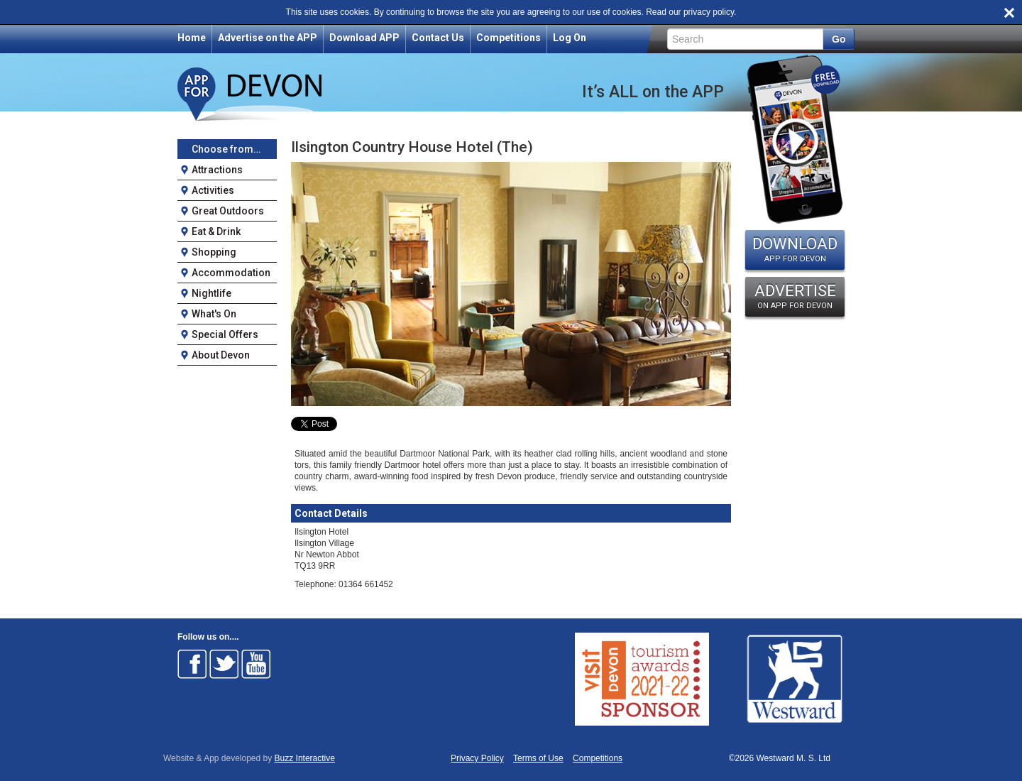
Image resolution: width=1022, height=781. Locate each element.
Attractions (217, 169)
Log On (569, 37)
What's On (214, 314)
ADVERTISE (795, 296)
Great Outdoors (228, 211)
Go (838, 39)
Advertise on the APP (267, 37)
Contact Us (438, 37)
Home (191, 37)
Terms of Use (538, 758)
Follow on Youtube (256, 664)
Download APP (364, 37)
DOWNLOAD (795, 249)
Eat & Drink (216, 231)
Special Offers (225, 334)
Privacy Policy (477, 758)
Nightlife (211, 293)
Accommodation (231, 272)
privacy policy (708, 12)
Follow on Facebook (192, 664)
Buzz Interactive (305, 758)
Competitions (508, 37)
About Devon (221, 355)
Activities (213, 190)
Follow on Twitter (224, 664)
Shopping (214, 252)
